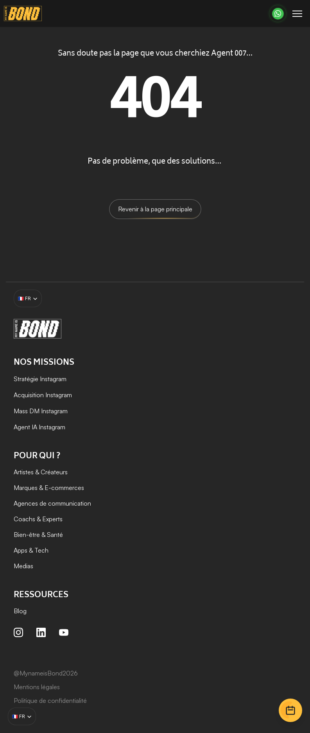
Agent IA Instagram (39, 427)
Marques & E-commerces (49, 488)
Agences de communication (52, 503)
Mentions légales (37, 687)
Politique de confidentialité (50, 700)
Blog (20, 611)
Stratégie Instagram (40, 379)
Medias (23, 566)
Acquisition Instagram (43, 395)
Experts (52, 519)
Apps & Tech (31, 550)
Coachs (24, 519)
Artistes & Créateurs (41, 472)
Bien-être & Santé (38, 534)
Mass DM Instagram (41, 411)
